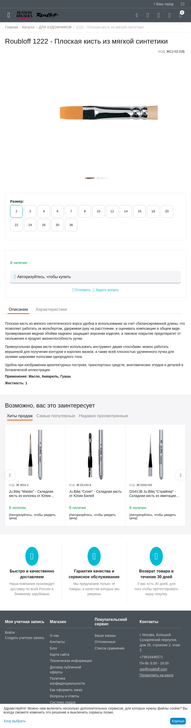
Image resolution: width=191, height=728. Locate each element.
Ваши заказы (105, 636)
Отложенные (105, 642)
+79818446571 (151, 657)
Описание (18, 309)
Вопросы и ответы (64, 696)
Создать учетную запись (24, 638)
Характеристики (51, 309)
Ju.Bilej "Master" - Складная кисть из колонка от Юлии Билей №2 (31, 493)
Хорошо (178, 721)
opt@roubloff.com (153, 669)
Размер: (17, 201)
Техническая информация (71, 661)
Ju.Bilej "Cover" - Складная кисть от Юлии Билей (95, 493)
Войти (10, 633)
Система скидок (62, 702)
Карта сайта (59, 654)
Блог (53, 648)
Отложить (81, 289)
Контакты (57, 642)
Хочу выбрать (14, 721)
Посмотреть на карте (156, 675)
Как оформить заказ (66, 690)
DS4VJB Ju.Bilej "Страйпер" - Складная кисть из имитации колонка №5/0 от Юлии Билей (153, 493)
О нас (54, 636)
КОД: (162, 51)
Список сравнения (109, 648)
